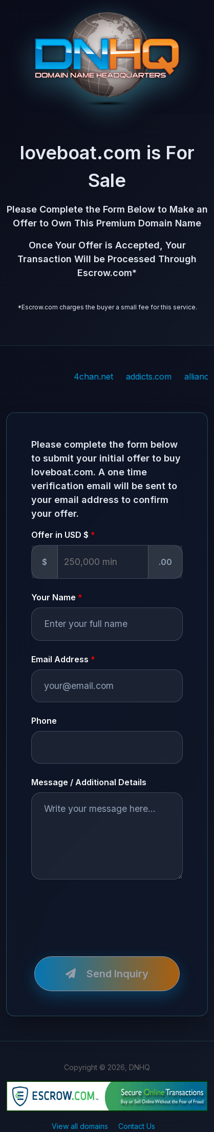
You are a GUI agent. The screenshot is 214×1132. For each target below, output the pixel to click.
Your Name (53, 597)
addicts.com (158, 376)
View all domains (80, 1126)
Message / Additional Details (88, 782)
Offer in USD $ (60, 535)
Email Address (60, 659)
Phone (44, 721)
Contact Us (136, 1126)
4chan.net (103, 376)
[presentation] (109, 912)
